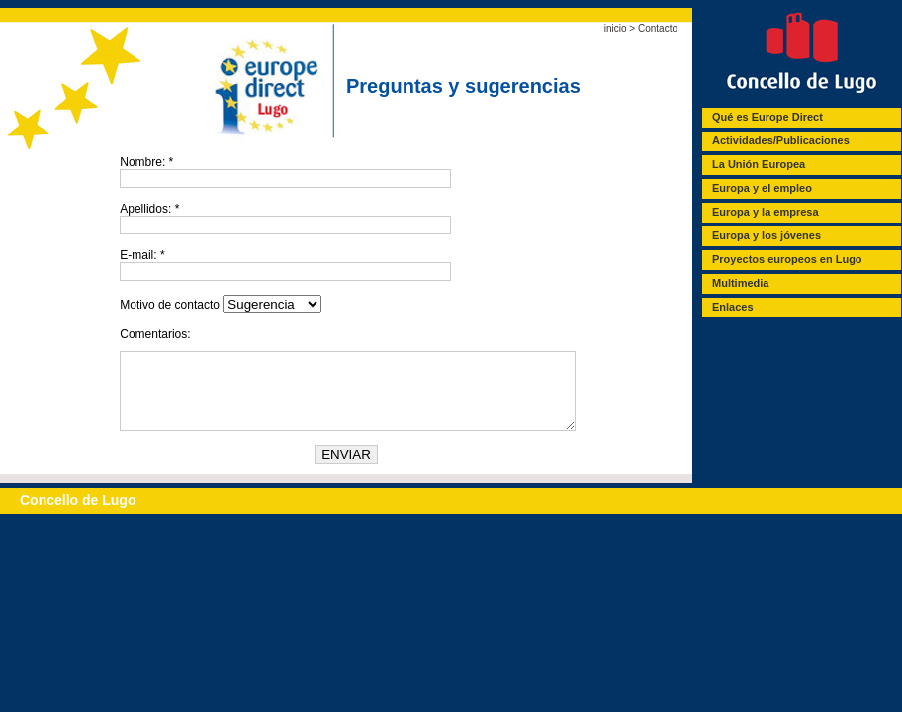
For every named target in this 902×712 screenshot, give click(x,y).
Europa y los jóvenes (766, 235)
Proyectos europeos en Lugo (787, 259)
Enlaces (733, 306)
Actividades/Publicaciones (781, 140)
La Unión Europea (758, 164)
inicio (615, 28)
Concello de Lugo (77, 515)
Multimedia (740, 283)
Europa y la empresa (765, 212)
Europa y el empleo (762, 188)
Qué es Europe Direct (767, 117)
